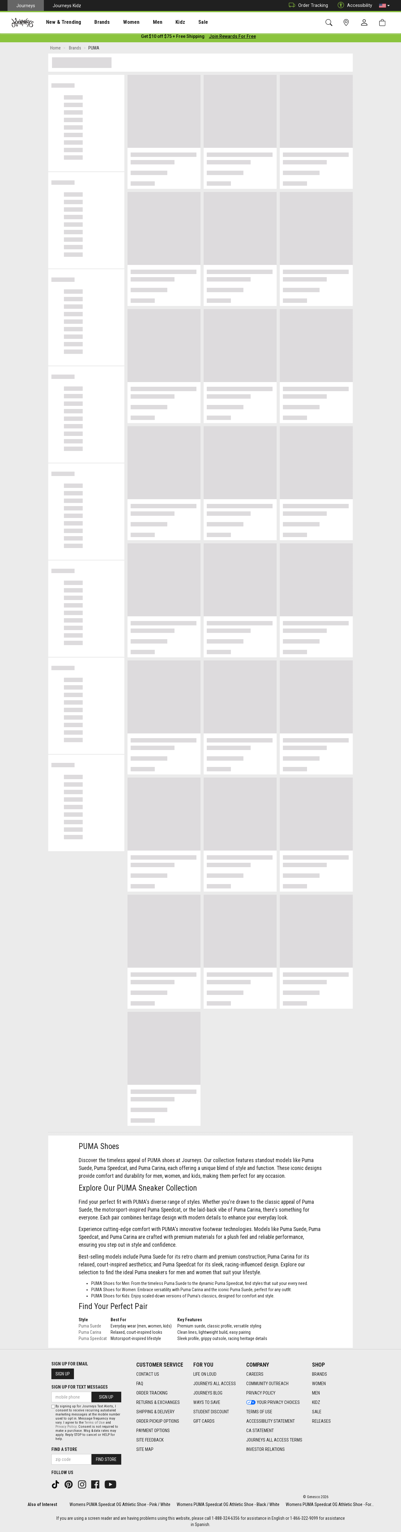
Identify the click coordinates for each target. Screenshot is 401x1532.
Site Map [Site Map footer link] (145, 1449)
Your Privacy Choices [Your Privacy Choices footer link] (273, 1402)
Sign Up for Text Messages (79, 1387)
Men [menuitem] (141, 22)
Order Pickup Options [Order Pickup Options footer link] (157, 1421)
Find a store (64, 1449)
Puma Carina (90, 1333)
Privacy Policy (65, 1427)
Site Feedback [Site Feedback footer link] (150, 1439)
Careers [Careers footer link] (254, 1374)
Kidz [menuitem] (161, 22)
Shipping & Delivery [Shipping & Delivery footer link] (155, 1411)
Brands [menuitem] (92, 22)
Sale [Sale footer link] (316, 1411)
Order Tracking (307, 5)
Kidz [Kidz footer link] (316, 1402)
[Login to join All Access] (173, 37)
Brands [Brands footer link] (319, 1374)
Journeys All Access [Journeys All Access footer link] (214, 1383)
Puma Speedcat (93, 1339)
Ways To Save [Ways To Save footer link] (206, 1402)
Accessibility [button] (353, 5)
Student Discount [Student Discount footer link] (211, 1411)
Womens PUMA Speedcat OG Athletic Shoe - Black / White (228, 1504)
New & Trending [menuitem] (57, 22)
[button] (384, 5)
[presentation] (58, 22)
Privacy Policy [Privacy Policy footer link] (260, 1392)
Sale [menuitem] (181, 22)
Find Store (106, 1459)
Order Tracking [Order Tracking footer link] (152, 1392)
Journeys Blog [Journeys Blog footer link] (207, 1392)
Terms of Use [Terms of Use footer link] (259, 1411)
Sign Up (62, 1373)
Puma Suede (90, 1327)
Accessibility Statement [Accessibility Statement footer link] (270, 1421)
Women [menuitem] (118, 22)
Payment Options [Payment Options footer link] (153, 1430)
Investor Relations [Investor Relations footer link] (265, 1449)
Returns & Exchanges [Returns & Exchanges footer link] (158, 1402)
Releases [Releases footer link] (321, 1421)
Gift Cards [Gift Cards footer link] (204, 1421)
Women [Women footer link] (319, 1383)
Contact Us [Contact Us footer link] (147, 1374)
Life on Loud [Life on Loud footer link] (204, 1374)
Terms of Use (95, 1423)
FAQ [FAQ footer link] (139, 1383)
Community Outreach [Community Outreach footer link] (267, 1383)
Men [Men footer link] (316, 1392)
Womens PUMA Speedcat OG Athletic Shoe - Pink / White (120, 1504)
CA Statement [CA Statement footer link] (260, 1430)
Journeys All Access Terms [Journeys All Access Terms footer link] (274, 1439)
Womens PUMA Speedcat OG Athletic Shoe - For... (330, 1504)
